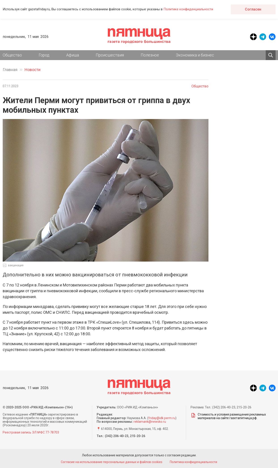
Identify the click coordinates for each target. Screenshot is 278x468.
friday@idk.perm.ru (161, 418)
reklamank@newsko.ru (150, 421)
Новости (32, 69)
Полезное (150, 55)
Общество (12, 55)
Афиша (72, 55)
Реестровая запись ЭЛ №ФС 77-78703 (31, 432)
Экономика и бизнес (195, 55)
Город (44, 55)
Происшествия (110, 55)
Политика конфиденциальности (193, 462)
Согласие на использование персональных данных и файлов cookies (111, 462)
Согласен (253, 9)
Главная (10, 69)
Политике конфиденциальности (188, 9)
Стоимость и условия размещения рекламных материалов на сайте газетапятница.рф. (228, 416)
